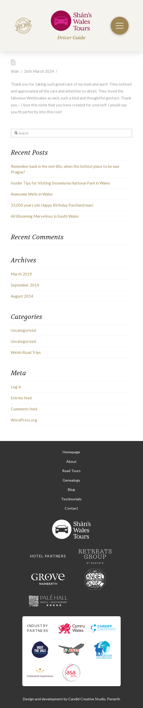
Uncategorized (23, 341)
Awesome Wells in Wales (32, 194)
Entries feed (21, 398)
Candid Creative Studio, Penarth (94, 699)
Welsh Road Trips (26, 352)
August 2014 (22, 296)
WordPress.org (24, 420)
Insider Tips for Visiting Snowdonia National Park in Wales (60, 183)
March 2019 (21, 274)
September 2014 (25, 285)
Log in (16, 386)
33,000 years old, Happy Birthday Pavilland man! (52, 205)
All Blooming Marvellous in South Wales (45, 216)
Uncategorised (23, 330)
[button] (120, 26)
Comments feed (24, 409)
